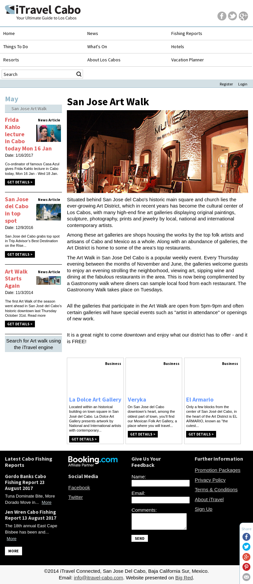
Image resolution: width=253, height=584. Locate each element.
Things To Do (15, 46)
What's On (97, 46)
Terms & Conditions (216, 489)
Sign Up (203, 509)
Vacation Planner (187, 60)
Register (226, 83)
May (11, 98)
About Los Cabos (104, 60)
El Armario (199, 399)
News (92, 33)
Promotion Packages (217, 470)
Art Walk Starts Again (16, 278)
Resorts (11, 60)
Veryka (137, 399)
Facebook (79, 487)
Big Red (184, 577)
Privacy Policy (210, 480)
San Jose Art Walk (29, 109)
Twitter (75, 497)
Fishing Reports (186, 33)
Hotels (177, 46)
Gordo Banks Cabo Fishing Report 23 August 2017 (25, 482)
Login (242, 83)
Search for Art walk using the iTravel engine (33, 344)
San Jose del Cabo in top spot (16, 209)
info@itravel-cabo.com (98, 577)
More (47, 502)
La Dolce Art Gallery (95, 399)
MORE (13, 550)
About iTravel (209, 499)
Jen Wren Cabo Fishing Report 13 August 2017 (30, 515)
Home (9, 33)
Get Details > (20, 182)
